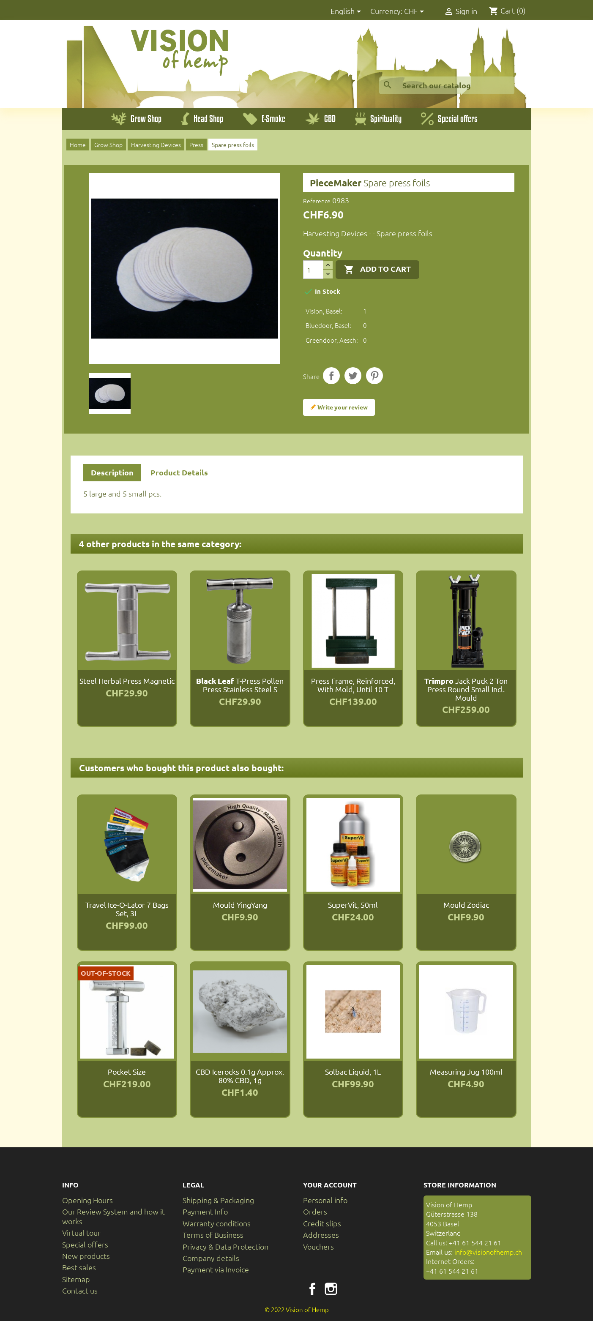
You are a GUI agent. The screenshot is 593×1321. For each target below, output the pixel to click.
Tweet (352, 375)
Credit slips (322, 1223)
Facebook (312, 1288)
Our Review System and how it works (113, 1215)
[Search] (446, 85)
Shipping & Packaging (218, 1200)
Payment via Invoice (216, 1269)
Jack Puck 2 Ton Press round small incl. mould (466, 689)
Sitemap (76, 1279)
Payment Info (205, 1211)
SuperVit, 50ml (353, 904)
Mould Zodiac (466, 904)
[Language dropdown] (347, 11)
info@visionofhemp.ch (488, 1251)
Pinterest (374, 375)
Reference (317, 201)
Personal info (325, 1200)
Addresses (321, 1234)
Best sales (79, 1267)
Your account (330, 1184)
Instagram (330, 1288)
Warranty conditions (217, 1223)
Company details (211, 1258)
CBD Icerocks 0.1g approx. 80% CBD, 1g (240, 1076)
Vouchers (318, 1246)
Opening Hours (87, 1200)
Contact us (80, 1290)
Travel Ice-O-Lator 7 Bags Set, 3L (127, 909)
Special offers (85, 1244)
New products (86, 1256)
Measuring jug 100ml (466, 1071)
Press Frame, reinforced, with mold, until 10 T (353, 685)
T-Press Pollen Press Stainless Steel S (240, 685)
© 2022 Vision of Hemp (297, 1309)
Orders (315, 1211)
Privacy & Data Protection (225, 1246)
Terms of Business (213, 1234)
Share (331, 375)
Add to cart (377, 269)
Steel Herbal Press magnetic (127, 680)
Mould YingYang (240, 904)
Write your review (339, 407)
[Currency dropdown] (415, 11)
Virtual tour (81, 1232)
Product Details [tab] (179, 472)
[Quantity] (313, 269)
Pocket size (127, 1071)
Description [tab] (112, 472)
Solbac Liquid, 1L (353, 1071)
